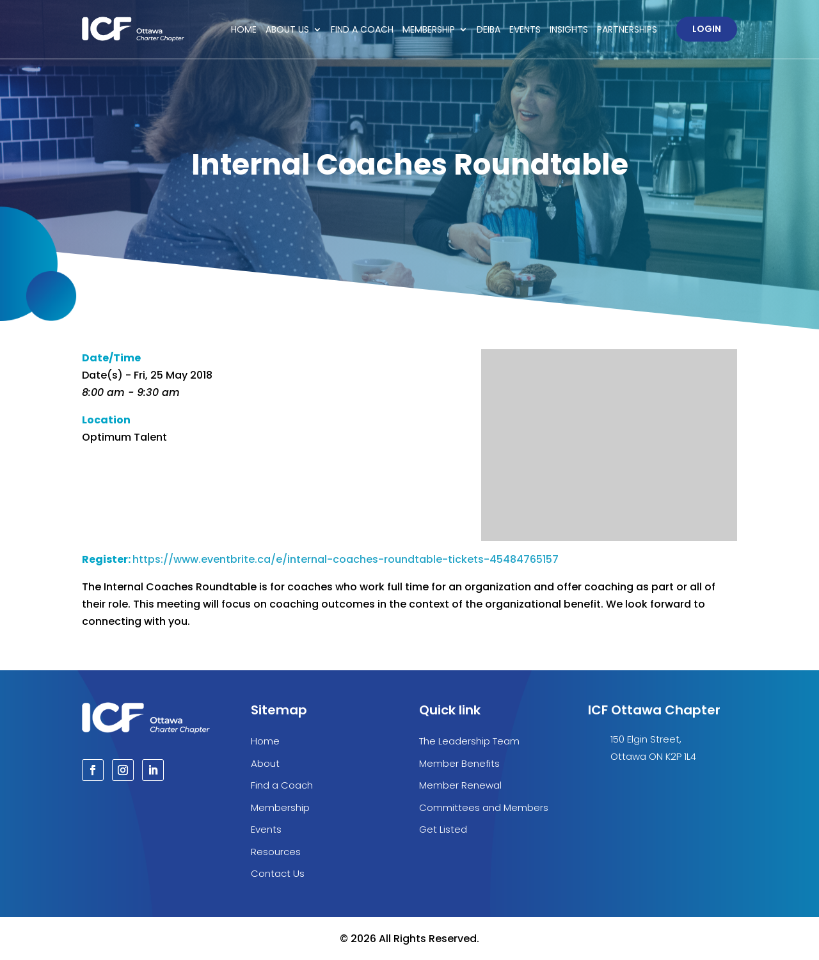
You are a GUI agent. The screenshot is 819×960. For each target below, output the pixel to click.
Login (706, 28)
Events (525, 29)
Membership (428, 29)
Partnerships (627, 29)
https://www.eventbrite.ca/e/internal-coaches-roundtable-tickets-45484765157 (345, 559)
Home (244, 29)
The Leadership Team (469, 741)
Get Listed (443, 829)
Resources (276, 851)
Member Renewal (460, 785)
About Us (287, 29)
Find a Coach (362, 29)
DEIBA (488, 29)
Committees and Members (483, 807)
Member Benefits (459, 763)
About (265, 763)
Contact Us (278, 873)
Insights (569, 29)
